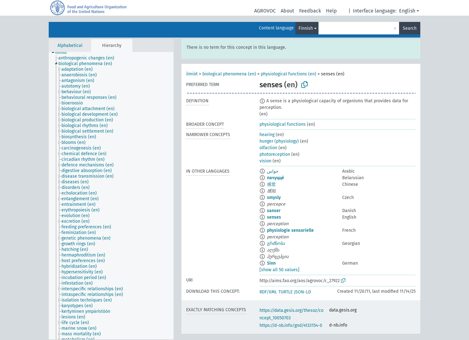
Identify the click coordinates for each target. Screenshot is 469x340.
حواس (273, 171)
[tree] (111, 195)
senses (274, 217)
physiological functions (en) (288, 74)
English (407, 11)
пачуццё (275, 177)
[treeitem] (63, 52)
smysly (274, 197)
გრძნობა (276, 243)
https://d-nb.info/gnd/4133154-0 (290, 325)
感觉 (271, 184)
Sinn (271, 263)
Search (410, 28)
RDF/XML (268, 292)
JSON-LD (302, 292)
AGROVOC (265, 11)
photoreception (274, 154)
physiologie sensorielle (290, 230)
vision (265, 161)
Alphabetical (69, 45)
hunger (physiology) (279, 141)
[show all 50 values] (279, 269)
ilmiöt (192, 74)
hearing (266, 134)
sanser (274, 210)
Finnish (306, 28)
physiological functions (282, 124)
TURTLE (286, 292)
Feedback (310, 11)
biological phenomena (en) (229, 74)
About (287, 11)
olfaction (268, 147)
